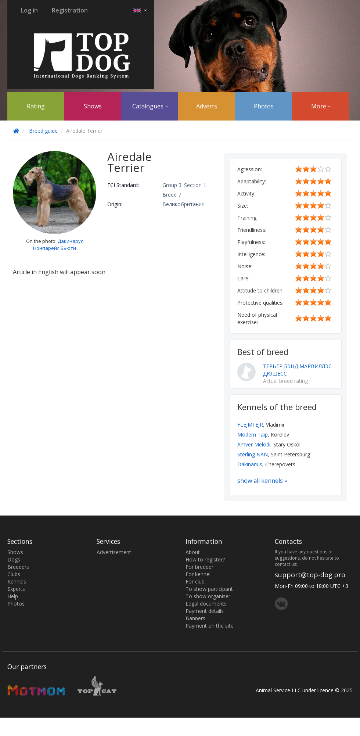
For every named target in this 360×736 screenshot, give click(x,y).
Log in (29, 10)
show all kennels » (262, 481)
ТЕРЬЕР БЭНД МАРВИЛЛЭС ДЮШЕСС (297, 370)
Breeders (18, 566)
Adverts (206, 106)
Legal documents (206, 603)
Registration (70, 10)
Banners (195, 618)
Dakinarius (249, 464)
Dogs (13, 559)
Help (12, 596)
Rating (36, 106)
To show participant (209, 588)
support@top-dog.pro (310, 574)
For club (195, 581)
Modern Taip (252, 434)
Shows (93, 106)
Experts (16, 588)
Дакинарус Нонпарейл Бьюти (58, 244)
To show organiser (208, 596)
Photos (264, 106)
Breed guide (43, 130)
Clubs (13, 574)
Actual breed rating (285, 380)
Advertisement (114, 552)
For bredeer (199, 566)
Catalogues (150, 106)
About (193, 552)
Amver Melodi (253, 444)
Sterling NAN (252, 454)
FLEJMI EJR (250, 424)
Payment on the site (210, 625)
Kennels (16, 581)
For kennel (198, 574)
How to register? (205, 559)
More (321, 106)
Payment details (205, 610)
